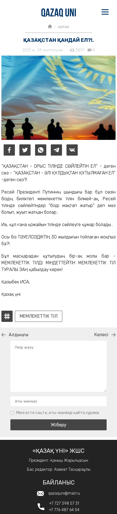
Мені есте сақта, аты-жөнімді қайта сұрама (57, 413)
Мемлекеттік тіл (39, 316)
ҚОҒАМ (63, 27)
